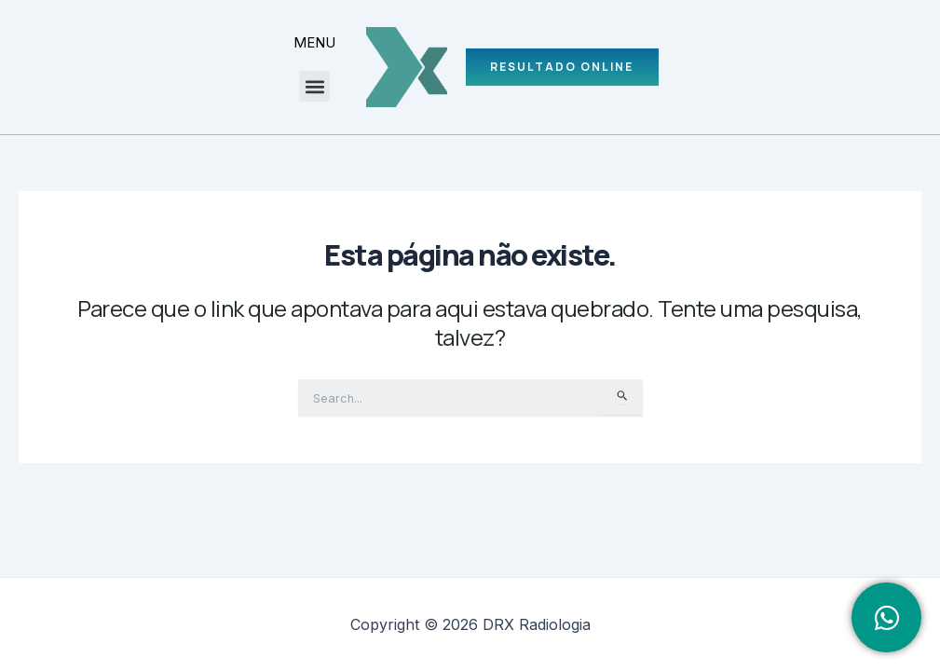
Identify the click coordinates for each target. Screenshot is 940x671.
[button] (311, 86)
